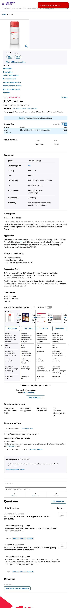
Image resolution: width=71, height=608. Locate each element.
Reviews (6, 92)
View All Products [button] (35, 397)
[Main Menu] (3, 3)
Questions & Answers (11, 89)
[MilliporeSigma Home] (10, 3)
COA (9, 57)
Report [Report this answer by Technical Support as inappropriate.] (30, 538)
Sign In (21, 118)
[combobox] (35, 8)
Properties (7, 68)
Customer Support (36, 449)
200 (29, 166)
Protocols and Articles (12, 82)
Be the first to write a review (18, 588)
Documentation (9, 79)
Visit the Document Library (15, 469)
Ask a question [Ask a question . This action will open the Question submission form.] (32, 108)
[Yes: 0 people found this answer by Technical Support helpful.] (15, 538)
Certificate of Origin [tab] (27, 428)
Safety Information (10, 75)
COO (18, 57)
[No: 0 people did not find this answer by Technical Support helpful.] (22, 538)
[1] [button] (21, 242)
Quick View (12, 328)
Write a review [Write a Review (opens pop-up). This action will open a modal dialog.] (21, 108)
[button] (62, 514)
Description (7, 72)
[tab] (5, 14)
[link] (9, 483)
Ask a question (58, 501)
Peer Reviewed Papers (12, 86)
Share (64, 97)
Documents (10, 446)
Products (3, 14)
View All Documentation (15, 62)
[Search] (67, 8)
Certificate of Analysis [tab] (12, 428)
